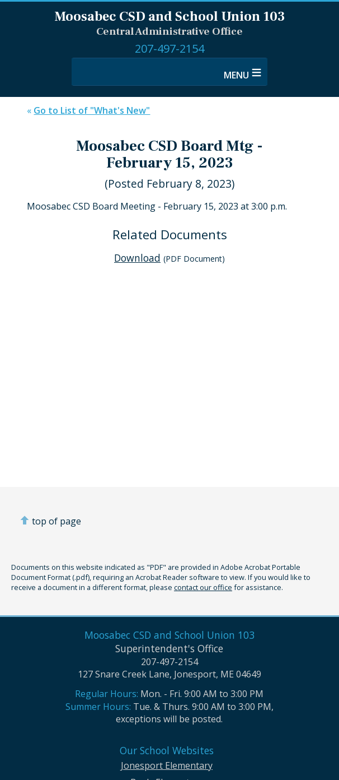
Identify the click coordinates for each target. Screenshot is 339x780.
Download (137, 257)
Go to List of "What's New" (92, 110)
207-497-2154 (169, 48)
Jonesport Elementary (167, 765)
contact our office (203, 587)
